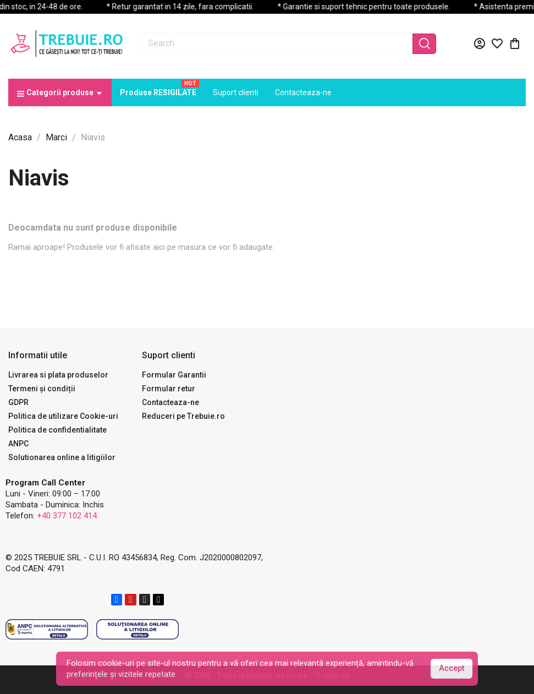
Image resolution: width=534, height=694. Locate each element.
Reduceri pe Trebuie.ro (183, 416)
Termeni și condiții (41, 388)
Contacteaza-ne (170, 402)
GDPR (18, 402)
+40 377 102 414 (67, 516)
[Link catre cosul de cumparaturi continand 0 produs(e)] (515, 43)
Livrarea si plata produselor (58, 374)
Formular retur (168, 388)
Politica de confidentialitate (57, 429)
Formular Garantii (174, 374)
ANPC (18, 443)
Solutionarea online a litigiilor (61, 457)
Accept (451, 668)
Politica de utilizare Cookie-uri (63, 416)
